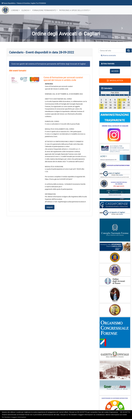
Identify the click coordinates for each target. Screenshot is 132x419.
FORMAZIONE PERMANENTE (44, 10)
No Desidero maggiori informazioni (14, 417)
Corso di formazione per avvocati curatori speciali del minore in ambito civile (63, 78)
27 (119, 108)
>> (130, 92)
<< (100, 92)
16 (101, 105)
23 (101, 108)
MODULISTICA (115, 80)
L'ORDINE (14, 10)
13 (119, 102)
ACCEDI (114, 71)
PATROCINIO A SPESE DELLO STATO (74, 10)
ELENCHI (25, 10)
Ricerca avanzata (108, 55)
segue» (49, 207)
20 (119, 105)
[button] (10, 28)
